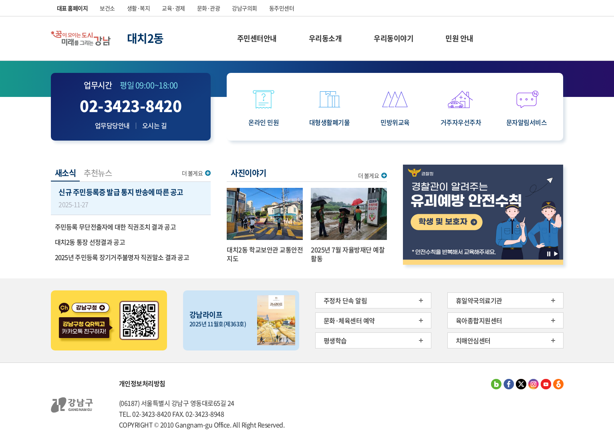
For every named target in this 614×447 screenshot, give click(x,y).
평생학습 (335, 340)
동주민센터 (281, 8)
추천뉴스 (98, 173)
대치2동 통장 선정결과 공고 (90, 242)
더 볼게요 (192, 173)
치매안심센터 (473, 340)
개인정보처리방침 (142, 383)
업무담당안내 (112, 125)
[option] (483, 215)
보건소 (107, 8)
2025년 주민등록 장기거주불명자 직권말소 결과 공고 (122, 257)
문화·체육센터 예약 (349, 320)
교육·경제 (173, 8)
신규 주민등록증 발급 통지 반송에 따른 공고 (130, 198)
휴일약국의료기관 (479, 300)
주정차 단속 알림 (345, 300)
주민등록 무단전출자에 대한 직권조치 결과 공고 (115, 227)
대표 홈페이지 (72, 8)
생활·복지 (138, 8)
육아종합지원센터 (479, 320)
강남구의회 (244, 8)
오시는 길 (154, 125)
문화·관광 (208, 8)
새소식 (65, 173)
